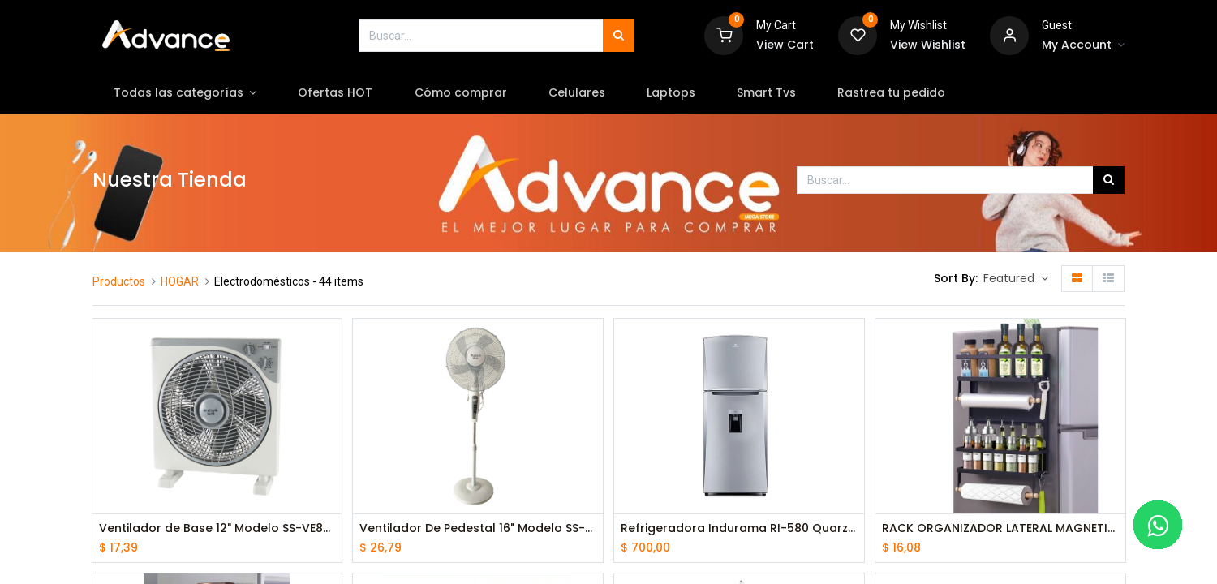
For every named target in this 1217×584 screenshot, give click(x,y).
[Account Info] (1083, 45)
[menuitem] (335, 93)
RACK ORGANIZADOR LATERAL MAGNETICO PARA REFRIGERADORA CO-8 (1000, 528)
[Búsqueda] (618, 35)
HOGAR (180, 281)
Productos (118, 281)
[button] (1015, 279)
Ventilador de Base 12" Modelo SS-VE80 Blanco (217, 528)
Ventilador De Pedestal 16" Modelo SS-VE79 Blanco (477, 528)
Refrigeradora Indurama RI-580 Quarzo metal (739, 528)
